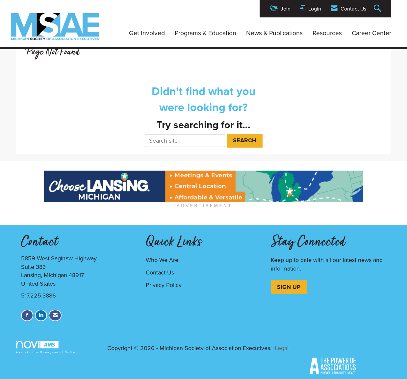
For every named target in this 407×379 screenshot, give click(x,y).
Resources (327, 33)
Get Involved (147, 33)
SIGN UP (288, 287)
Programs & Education (205, 33)
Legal (282, 348)
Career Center (371, 33)
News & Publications (274, 33)
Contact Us (160, 272)
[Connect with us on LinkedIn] (41, 315)
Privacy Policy (164, 285)
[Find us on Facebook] (27, 315)
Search (244, 140)
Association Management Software (49, 347)
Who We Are (162, 260)
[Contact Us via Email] (55, 315)
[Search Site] (378, 8)
